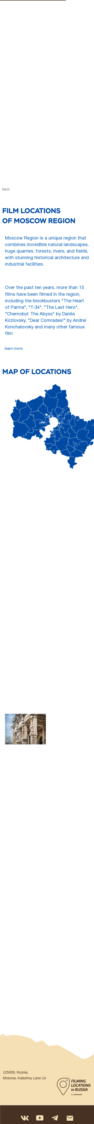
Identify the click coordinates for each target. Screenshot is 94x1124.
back (6, 189)
